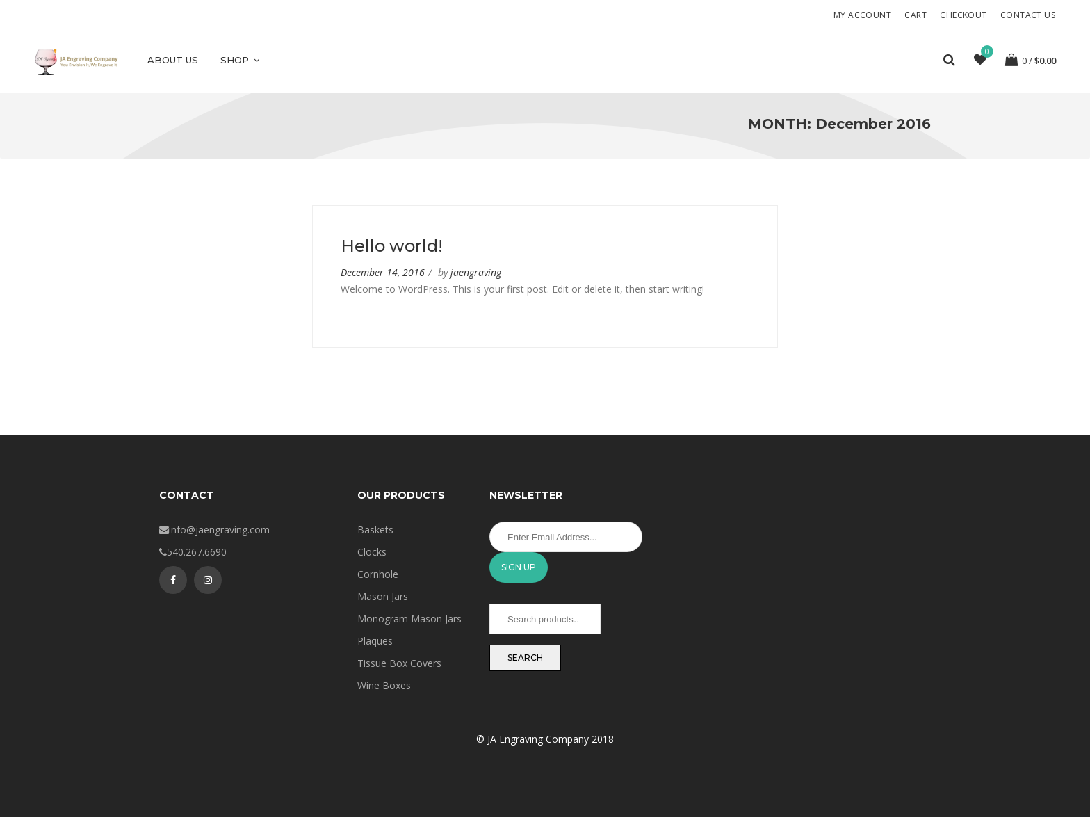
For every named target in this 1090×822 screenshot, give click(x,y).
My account (862, 15)
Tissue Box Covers (399, 668)
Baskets (375, 534)
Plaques (375, 645)
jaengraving (475, 277)
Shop (240, 59)
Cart (915, 15)
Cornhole (377, 579)
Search (525, 662)
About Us (172, 59)
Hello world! (392, 251)
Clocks (372, 556)
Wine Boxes (384, 690)
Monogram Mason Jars (409, 623)
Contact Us (1027, 15)
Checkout (963, 15)
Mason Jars (382, 601)
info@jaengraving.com (219, 534)
